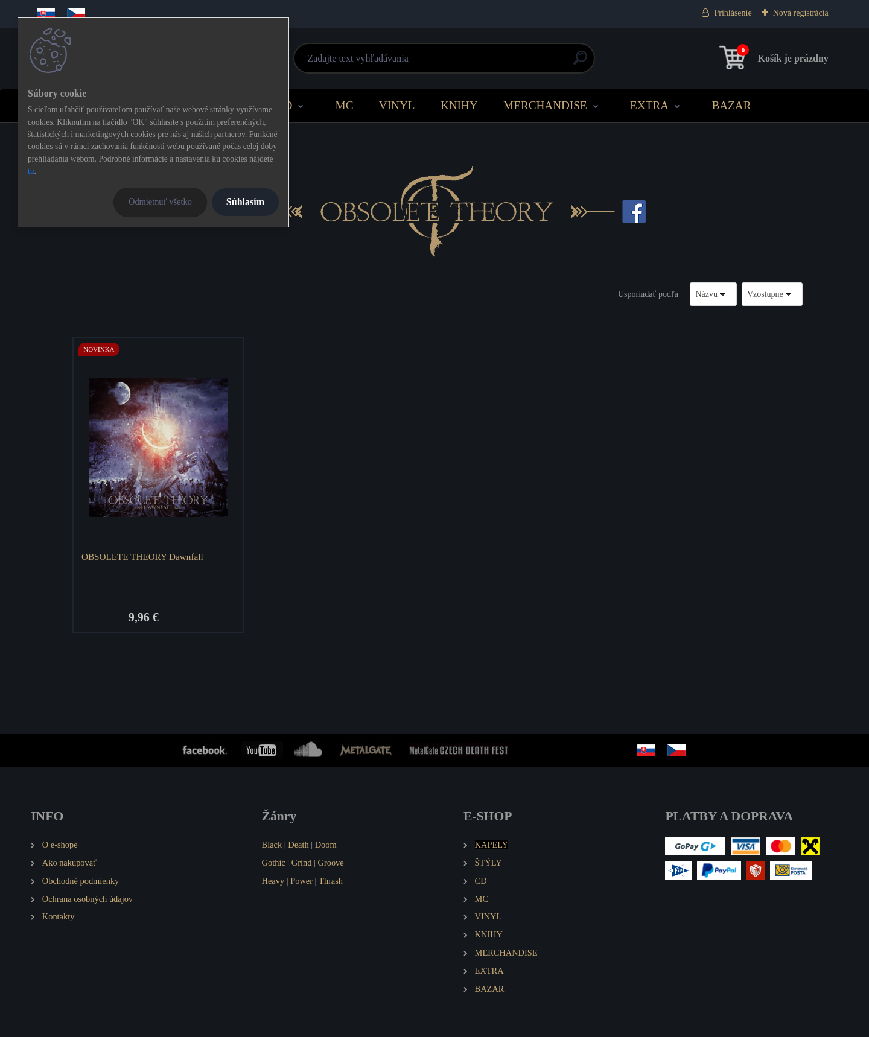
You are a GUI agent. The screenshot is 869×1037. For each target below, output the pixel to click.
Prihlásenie (732, 12)
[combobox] (713, 294)
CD (284, 105)
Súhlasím (245, 202)
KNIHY (459, 105)
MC (345, 105)
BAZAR (731, 105)
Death (298, 844)
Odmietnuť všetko (160, 201)
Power (301, 881)
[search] (580, 62)
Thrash (331, 881)
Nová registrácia (801, 12)
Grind (301, 862)
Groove (331, 862)
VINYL (397, 105)
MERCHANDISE (545, 105)
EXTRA (649, 105)
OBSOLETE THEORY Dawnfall (142, 556)
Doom (326, 844)
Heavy (273, 881)
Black (272, 844)
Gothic (273, 862)
